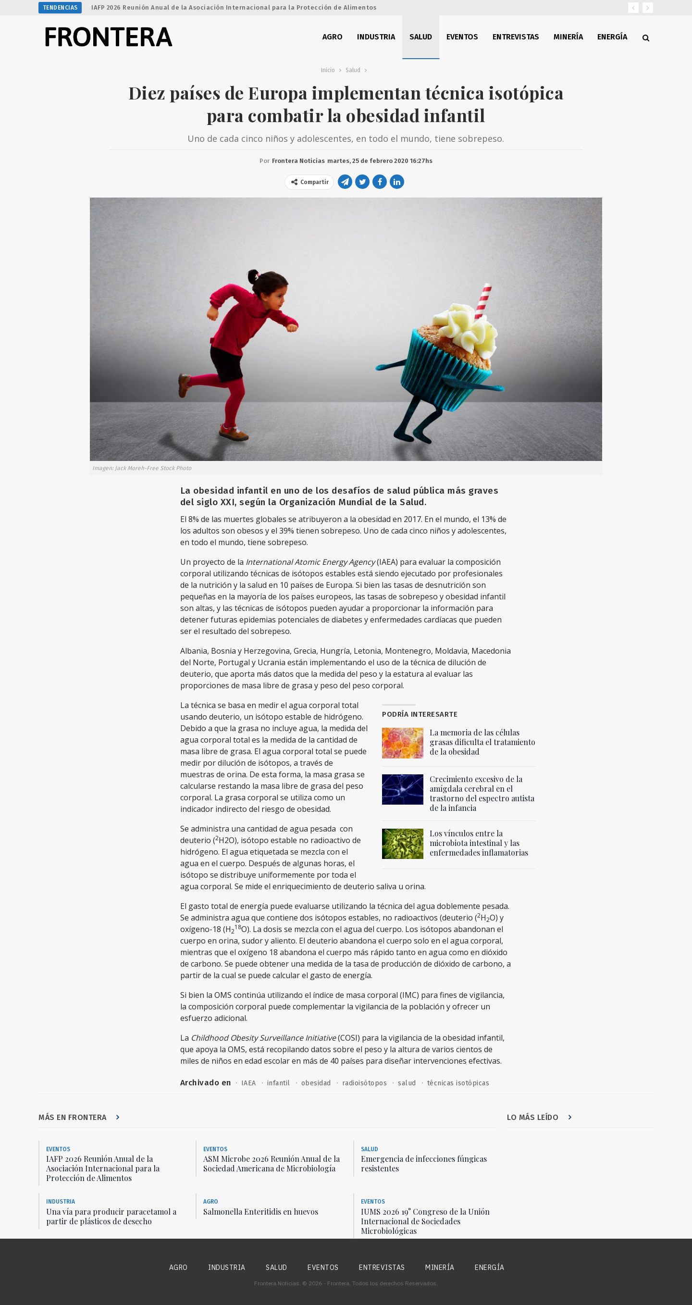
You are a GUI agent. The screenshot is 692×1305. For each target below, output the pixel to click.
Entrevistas (516, 36)
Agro (332, 36)
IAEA (248, 1083)
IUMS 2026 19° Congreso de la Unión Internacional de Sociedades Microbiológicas (425, 1221)
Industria (376, 36)
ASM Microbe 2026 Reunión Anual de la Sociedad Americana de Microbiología (271, 1163)
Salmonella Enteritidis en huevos (260, 1211)
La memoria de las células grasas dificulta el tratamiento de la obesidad (482, 742)
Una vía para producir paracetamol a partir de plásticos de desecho (111, 1216)
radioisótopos (364, 1083)
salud (407, 1083)
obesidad (316, 1083)
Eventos (462, 36)
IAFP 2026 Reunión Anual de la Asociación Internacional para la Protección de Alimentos (233, 7)
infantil (278, 1083)
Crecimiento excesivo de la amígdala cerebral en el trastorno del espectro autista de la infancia (482, 793)
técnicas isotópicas (458, 1083)
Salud (420, 36)
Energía (612, 36)
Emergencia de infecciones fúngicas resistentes (424, 1163)
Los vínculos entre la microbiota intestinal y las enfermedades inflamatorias (479, 843)
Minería (568, 36)
